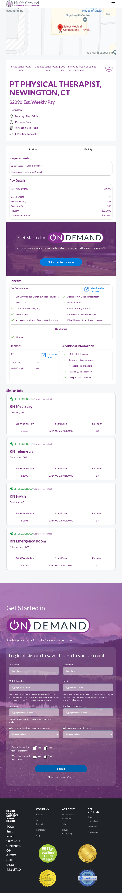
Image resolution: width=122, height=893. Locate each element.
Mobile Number (17, 681)
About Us (40, 814)
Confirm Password (72, 706)
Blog (38, 835)
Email (65, 681)
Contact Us (41, 829)
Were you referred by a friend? (20, 758)
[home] (22, 3)
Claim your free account (61, 261)
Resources (92, 826)
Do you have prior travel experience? (20, 749)
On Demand (93, 832)
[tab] (33, 149)
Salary (65, 824)
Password (14, 706)
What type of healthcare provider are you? (29, 727)
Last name (68, 664)
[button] (113, 4)
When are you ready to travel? (77, 727)
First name (14, 664)
